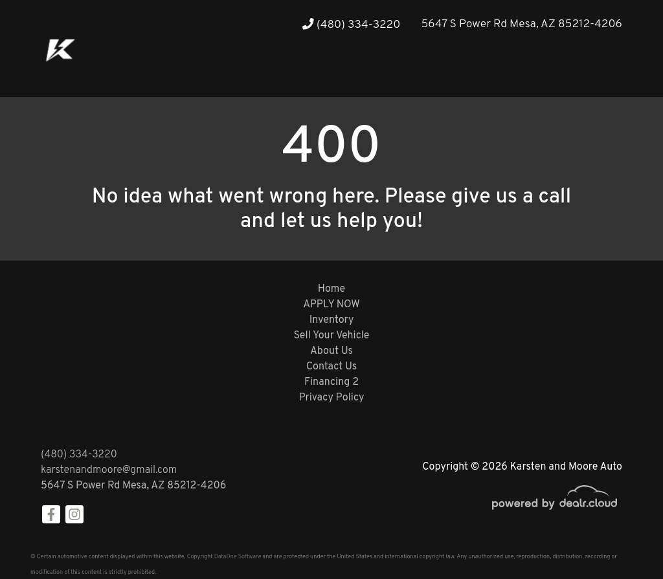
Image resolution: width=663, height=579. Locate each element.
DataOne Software (237, 556)
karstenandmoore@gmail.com (109, 470)
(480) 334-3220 (351, 24)
